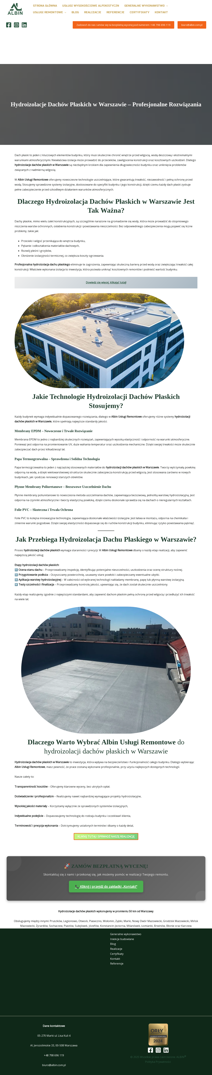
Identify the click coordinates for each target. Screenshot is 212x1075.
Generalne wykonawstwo (125, 934)
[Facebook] (9, 25)
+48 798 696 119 (54, 1055)
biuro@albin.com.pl (54, 1065)
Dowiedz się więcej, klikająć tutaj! (106, 282)
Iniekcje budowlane (122, 939)
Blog (113, 944)
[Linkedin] (24, 25)
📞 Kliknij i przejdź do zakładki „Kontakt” (106, 886)
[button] (166, 5)
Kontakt (115, 959)
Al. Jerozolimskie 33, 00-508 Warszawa (53, 1045)
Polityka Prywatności (158, 1062)
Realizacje (116, 949)
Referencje (116, 963)
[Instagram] (16, 25)
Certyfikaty (117, 954)
